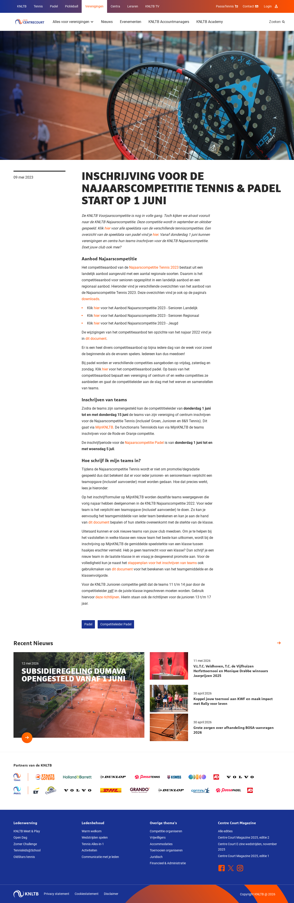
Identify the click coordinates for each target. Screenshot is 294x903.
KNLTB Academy (209, 22)
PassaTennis (227, 6)
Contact (251, 6)
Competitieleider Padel (115, 624)
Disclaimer (111, 894)
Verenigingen (94, 6)
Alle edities (225, 831)
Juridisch (156, 857)
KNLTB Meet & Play (26, 831)
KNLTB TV (152, 6)
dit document (95, 338)
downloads (90, 299)
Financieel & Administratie (168, 863)
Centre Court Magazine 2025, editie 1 (243, 856)
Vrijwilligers (158, 837)
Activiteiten (89, 850)
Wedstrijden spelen (95, 837)
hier (107, 228)
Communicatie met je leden (100, 857)
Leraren (132, 6)
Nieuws (107, 22)
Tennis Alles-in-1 (93, 844)
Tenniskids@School (26, 850)
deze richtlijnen (107, 597)
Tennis (38, 6)
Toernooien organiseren (166, 850)
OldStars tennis (24, 857)
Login (271, 6)
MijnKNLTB (104, 427)
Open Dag (20, 837)
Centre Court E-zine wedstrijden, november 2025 (247, 846)
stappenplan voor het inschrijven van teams (162, 563)
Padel (54, 6)
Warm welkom (91, 831)
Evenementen (130, 22)
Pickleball (71, 6)
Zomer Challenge (25, 844)
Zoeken (275, 22)
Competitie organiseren (166, 831)
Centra (115, 6)
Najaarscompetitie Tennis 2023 (154, 267)
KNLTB (22, 6)
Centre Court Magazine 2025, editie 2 (243, 837)
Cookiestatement (87, 894)
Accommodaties (161, 844)
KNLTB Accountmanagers (168, 22)
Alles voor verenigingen (71, 22)
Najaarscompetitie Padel (144, 442)
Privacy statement (56, 894)
